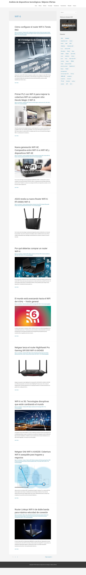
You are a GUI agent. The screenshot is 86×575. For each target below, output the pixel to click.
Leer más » (17, 82)
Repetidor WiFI (29, 155)
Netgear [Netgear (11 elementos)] (67, 61)
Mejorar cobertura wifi (40, 102)
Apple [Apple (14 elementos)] (66, 43)
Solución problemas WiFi (45, 33)
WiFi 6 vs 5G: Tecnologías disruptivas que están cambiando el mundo (32, 405)
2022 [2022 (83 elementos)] (62, 38)
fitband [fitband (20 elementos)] (68, 51)
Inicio (36, 5)
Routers (38, 33)
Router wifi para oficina (27, 355)
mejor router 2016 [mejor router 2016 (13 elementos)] (72, 58)
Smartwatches (63, 5)
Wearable (69, 5)
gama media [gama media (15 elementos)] (73, 53)
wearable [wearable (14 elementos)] (62, 84)
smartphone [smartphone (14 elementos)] (69, 76)
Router (39, 32)
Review (36, 32)
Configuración (31, 32)
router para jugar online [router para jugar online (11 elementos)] (65, 73)
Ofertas (40, 5)
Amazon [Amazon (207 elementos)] (67, 38)
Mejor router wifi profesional (34, 354)
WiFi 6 (18, 34)
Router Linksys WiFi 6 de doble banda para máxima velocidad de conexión (31, 516)
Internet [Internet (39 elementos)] (72, 56)
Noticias (44, 5)
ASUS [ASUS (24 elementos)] (70, 43)
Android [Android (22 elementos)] (70, 41)
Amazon (74, 5)
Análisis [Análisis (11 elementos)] (62, 43)
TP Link (40, 465)
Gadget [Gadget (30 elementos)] (62, 53)
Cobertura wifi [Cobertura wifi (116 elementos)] (70, 46)
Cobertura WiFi (26, 32)
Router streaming (33, 204)
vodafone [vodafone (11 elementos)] (73, 81)
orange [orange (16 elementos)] (62, 63)
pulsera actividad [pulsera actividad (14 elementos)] (68, 63)
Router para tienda (18, 33)
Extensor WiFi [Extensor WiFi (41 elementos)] (67, 48)
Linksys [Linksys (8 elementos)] (66, 58)
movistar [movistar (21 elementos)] (62, 61)
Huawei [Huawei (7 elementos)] (62, 56)
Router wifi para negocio (32, 33)
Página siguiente (48, 564)
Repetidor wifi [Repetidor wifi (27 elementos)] (72, 66)
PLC (45, 102)
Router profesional (35, 155)
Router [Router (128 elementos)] (67, 68)
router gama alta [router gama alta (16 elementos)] (64, 71)
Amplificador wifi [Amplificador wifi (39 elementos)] (64, 41)
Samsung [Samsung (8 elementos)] (72, 73)
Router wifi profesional (21, 465)
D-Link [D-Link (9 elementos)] (62, 48)
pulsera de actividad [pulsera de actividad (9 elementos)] (64, 66)
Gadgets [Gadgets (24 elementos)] (67, 53)
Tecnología (50, 5)
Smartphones (56, 5)
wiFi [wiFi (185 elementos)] (67, 84)
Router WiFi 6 (24, 33)
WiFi (15, 34)
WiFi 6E (20, 34)
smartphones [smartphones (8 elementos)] (63, 78)
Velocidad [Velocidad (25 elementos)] (68, 81)
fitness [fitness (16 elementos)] (73, 51)
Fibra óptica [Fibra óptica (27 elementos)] (63, 51)
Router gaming (44, 464)
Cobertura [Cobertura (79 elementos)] (63, 46)
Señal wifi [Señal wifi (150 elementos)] (63, 76)
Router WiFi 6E (48, 155)
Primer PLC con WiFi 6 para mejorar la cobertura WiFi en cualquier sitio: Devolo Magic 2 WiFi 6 (32, 97)
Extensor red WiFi (32, 102)
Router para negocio (44, 32)
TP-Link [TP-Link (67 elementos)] (62, 81)
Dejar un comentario (18, 32)
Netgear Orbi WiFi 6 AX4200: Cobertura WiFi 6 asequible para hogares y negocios (31, 459)
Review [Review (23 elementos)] (62, 68)
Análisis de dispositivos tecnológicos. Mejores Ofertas (33, 2)
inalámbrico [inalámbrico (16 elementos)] (67, 56)
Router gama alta (43, 354)
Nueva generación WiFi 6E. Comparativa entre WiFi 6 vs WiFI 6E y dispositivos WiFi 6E (33, 150)
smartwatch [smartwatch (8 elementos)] (69, 78)
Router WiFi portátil (46, 204)
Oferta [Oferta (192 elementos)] (72, 61)
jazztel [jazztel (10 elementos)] (62, 58)
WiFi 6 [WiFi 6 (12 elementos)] (71, 84)
